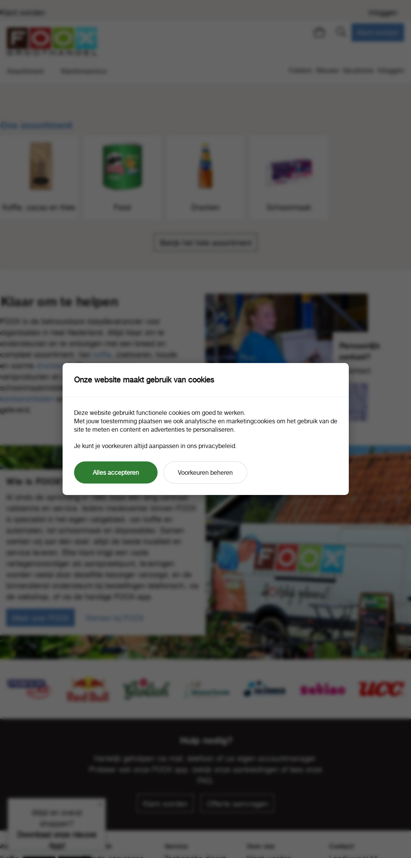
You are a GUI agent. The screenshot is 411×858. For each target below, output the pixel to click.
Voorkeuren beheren (205, 472)
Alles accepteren (116, 472)
